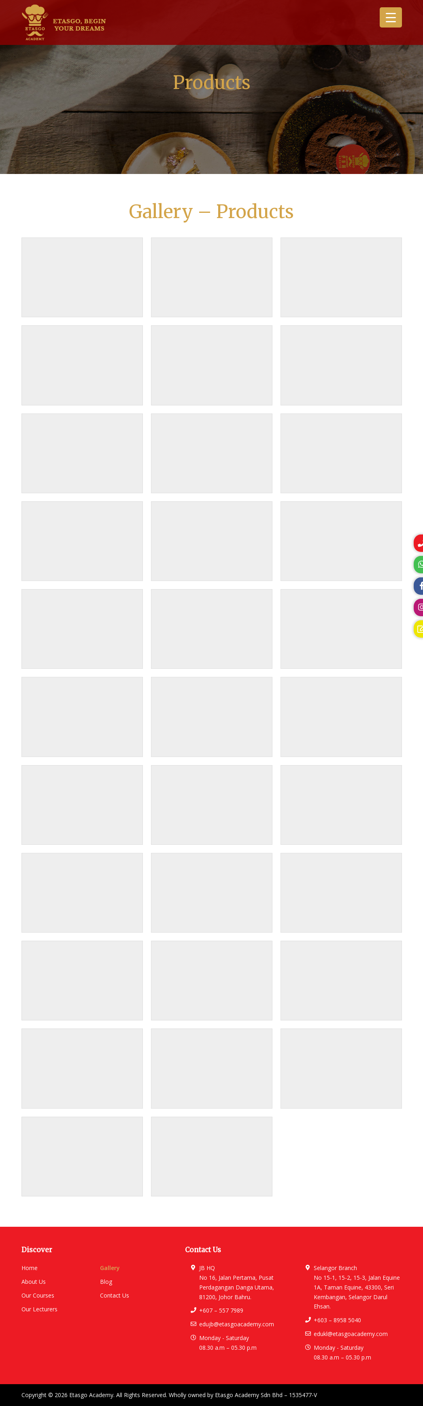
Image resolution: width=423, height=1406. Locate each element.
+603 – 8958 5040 (337, 1320)
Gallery (110, 1268)
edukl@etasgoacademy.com (351, 1334)
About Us (33, 1281)
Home (29, 1268)
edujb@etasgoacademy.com (236, 1324)
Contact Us (114, 1295)
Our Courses (37, 1295)
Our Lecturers (39, 1309)
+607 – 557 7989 (221, 1310)
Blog (106, 1281)
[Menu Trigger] (391, 17)
